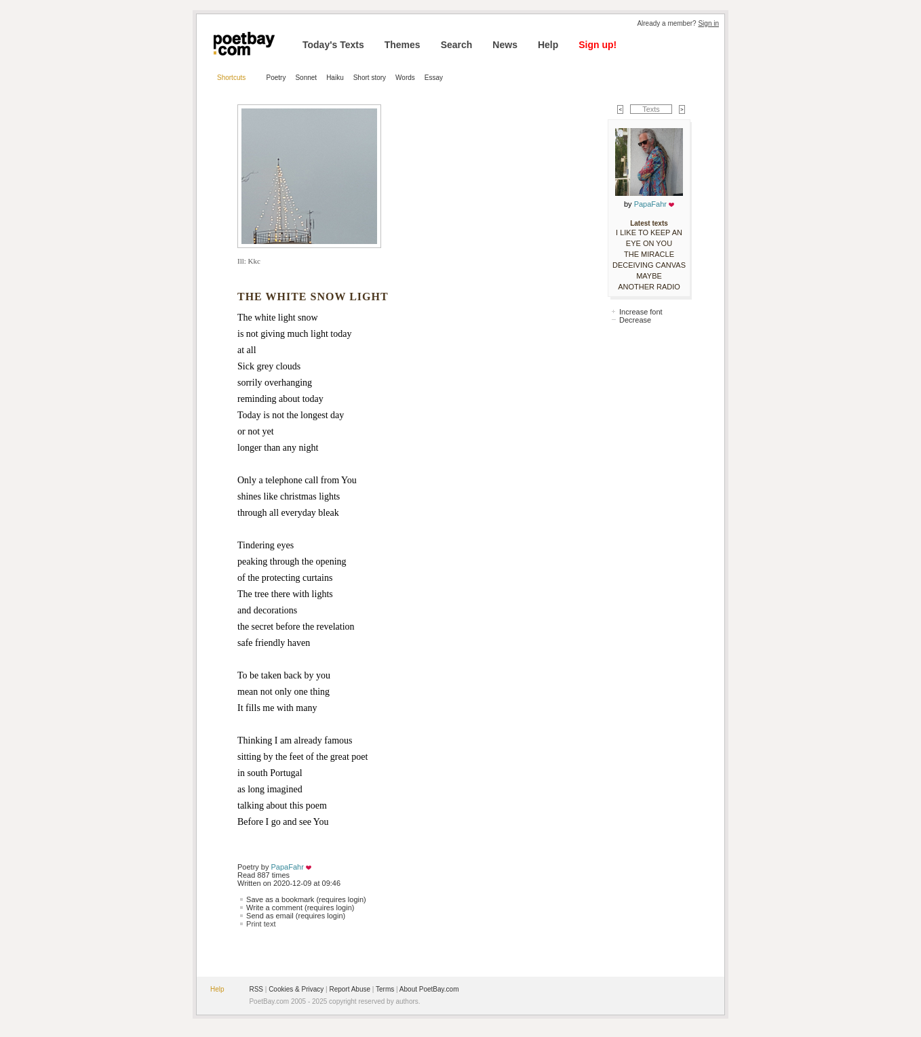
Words (405, 77)
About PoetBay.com (429, 989)
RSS (256, 989)
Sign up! (597, 44)
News (504, 44)
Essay (434, 77)
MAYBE (649, 276)
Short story (369, 77)
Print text (260, 924)
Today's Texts (333, 44)
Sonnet (306, 77)
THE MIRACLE (649, 254)
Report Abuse (349, 989)
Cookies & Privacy (296, 989)
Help (548, 44)
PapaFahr (287, 867)
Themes (402, 44)
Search (457, 44)
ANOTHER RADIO (649, 287)
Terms (385, 989)
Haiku (335, 77)
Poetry (276, 77)
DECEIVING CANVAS (649, 265)
